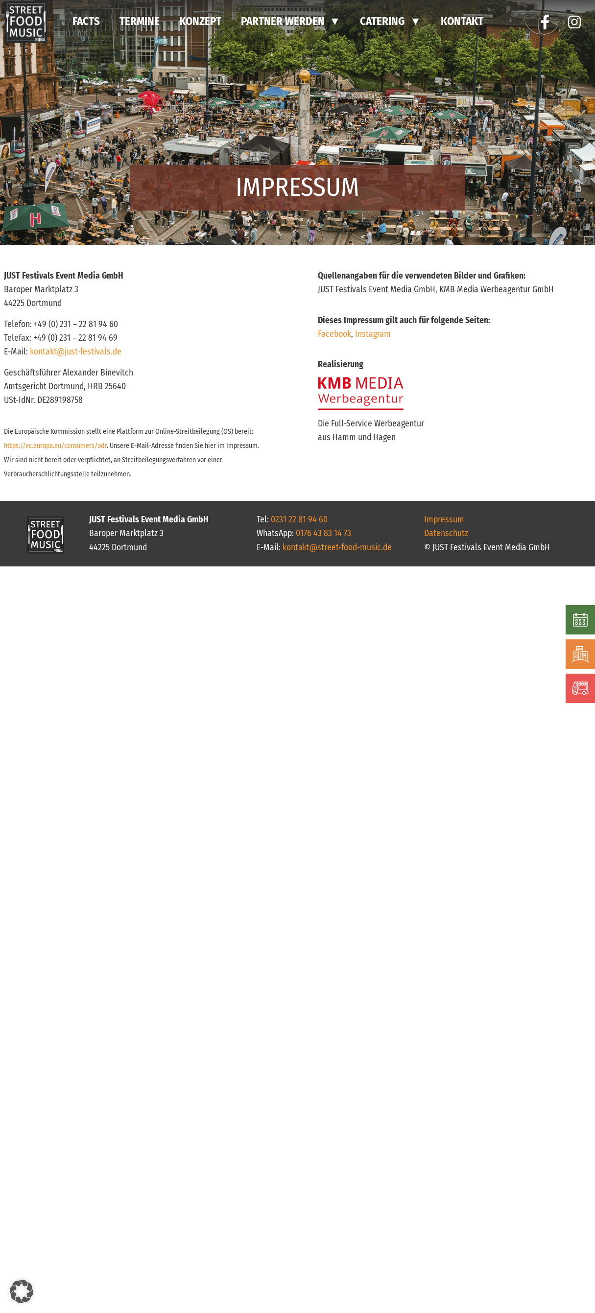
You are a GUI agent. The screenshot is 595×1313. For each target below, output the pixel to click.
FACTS (86, 21)
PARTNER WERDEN (283, 21)
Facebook (334, 334)
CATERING (382, 21)
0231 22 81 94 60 (299, 520)
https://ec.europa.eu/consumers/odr (55, 446)
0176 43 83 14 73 (323, 533)
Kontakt (462, 21)
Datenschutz (446, 533)
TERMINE (139, 21)
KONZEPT (200, 21)
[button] (21, 1291)
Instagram (373, 334)
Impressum (444, 520)
